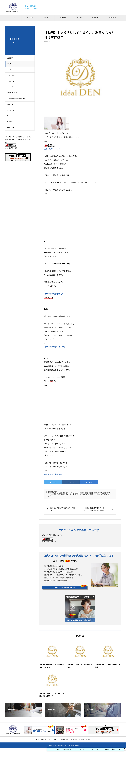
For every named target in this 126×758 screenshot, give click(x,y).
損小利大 (61, 493)
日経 (61, 492)
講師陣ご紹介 (96, 17)
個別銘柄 (100, 492)
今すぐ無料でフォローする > (55, 347)
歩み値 (82, 492)
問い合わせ (112, 17)
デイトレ (98, 493)
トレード (11, 87)
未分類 (10, 64)
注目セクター (12, 110)
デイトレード (12, 127)
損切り (82, 493)
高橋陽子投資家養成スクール (17, 98)
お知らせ (30, 17)
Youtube (10, 116)
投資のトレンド (13, 81)
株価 (64, 492)
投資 (65, 493)
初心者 (86, 493)
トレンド (57, 492)
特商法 (88, 739)
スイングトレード (76, 495)
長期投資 (104, 493)
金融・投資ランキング (52, 149)
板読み (86, 492)
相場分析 (11, 104)
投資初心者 (55, 493)
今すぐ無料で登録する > (54, 474)
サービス (79, 17)
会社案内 (63, 17)
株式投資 (63, 495)
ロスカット (77, 492)
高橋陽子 (54, 491)
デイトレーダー (93, 492)
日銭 (100, 495)
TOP (37, 739)
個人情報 (81, 739)
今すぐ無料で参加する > (54, 294)
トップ (13, 17)
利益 (59, 495)
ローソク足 (51, 492)
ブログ (46, 17)
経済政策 (11, 122)
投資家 (55, 495)
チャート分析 (70, 493)
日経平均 (104, 495)
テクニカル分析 (13, 75)
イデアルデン (69, 492)
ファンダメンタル (13, 93)
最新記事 (11, 58)
